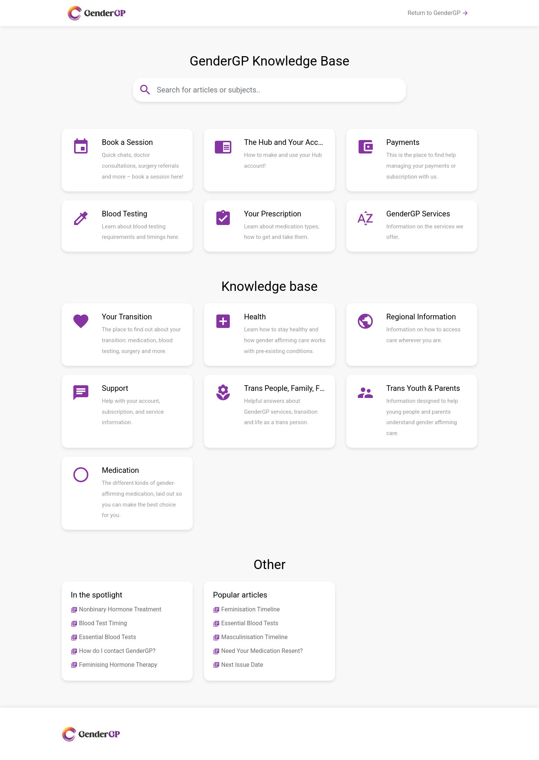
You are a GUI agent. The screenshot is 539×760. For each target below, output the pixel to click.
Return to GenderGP (438, 13)
